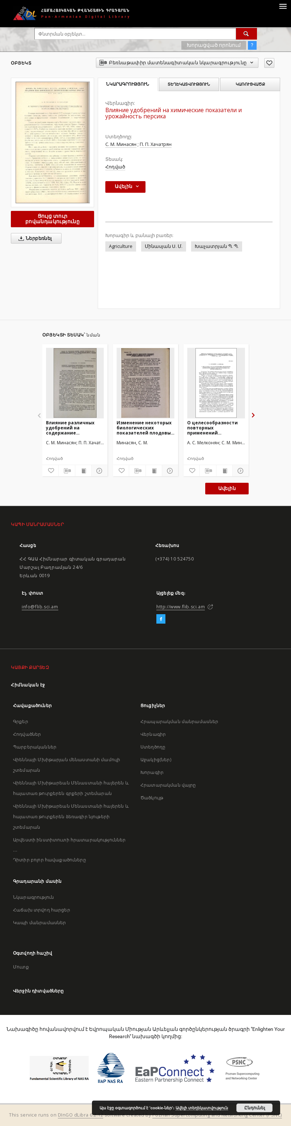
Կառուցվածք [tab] (250, 84)
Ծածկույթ (151, 798)
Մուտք (21, 967)
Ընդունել (254, 1107)
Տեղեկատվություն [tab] (189, 84)
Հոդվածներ (27, 734)
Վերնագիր (153, 734)
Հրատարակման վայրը (168, 785)
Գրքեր (20, 721)
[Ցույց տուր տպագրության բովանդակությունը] (83, 471)
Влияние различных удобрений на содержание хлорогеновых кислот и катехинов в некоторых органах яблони (75, 428)
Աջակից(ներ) (155, 759)
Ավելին (227, 488)
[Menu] (282, 6)
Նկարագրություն (33, 897)
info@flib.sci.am (40, 607)
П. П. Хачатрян (156, 144)
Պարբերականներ (34, 747)
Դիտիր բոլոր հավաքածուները (49, 860)
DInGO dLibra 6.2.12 (81, 1115)
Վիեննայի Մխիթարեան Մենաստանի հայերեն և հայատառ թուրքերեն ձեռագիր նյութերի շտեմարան (71, 816)
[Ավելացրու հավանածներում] (269, 63)
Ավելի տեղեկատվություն (202, 1108)
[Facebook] (160, 619)
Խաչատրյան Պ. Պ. (217, 246)
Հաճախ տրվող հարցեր (41, 910)
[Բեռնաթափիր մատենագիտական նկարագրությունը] (67, 471)
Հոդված (115, 167)
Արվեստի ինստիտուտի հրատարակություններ (69, 840)
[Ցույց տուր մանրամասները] (98, 471)
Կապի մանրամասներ (39, 922)
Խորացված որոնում (214, 45)
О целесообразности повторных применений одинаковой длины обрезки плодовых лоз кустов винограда (214, 428)
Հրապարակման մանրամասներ (179, 721)
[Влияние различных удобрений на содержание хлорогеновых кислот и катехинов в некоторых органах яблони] (75, 383)
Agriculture (120, 246)
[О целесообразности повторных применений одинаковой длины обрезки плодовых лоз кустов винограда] (216, 383)
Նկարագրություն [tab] (127, 84)
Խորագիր (152, 772)
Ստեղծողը (152, 747)
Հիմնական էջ (28, 685)
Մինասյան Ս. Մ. (163, 246)
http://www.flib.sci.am (180, 607)
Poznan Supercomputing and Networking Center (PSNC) (217, 1115)
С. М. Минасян (120, 144)
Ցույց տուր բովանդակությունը (52, 218)
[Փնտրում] (246, 34)
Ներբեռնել (34, 238)
